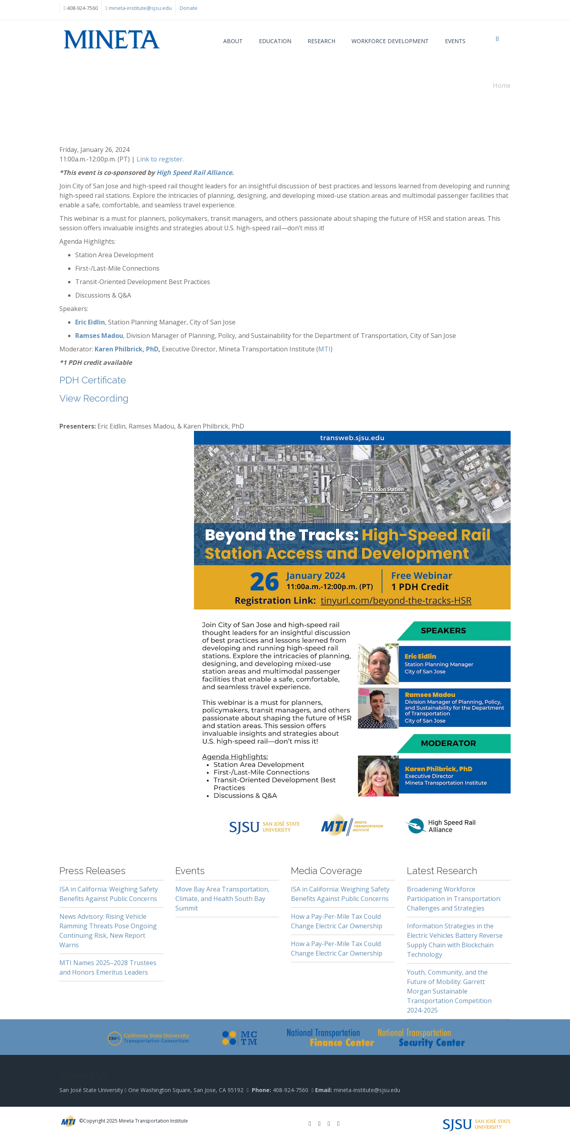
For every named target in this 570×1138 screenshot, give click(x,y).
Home (502, 85)
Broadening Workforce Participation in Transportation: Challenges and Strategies (454, 898)
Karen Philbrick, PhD (126, 349)
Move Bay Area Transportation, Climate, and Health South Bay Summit (222, 898)
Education (275, 41)
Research (321, 41)
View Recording (94, 398)
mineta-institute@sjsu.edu (140, 7)
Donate (189, 7)
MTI (324, 349)
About (233, 41)
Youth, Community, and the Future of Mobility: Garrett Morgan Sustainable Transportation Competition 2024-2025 (449, 991)
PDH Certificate (92, 380)
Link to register (159, 159)
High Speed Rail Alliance (194, 172)
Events (455, 41)
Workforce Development (390, 41)
